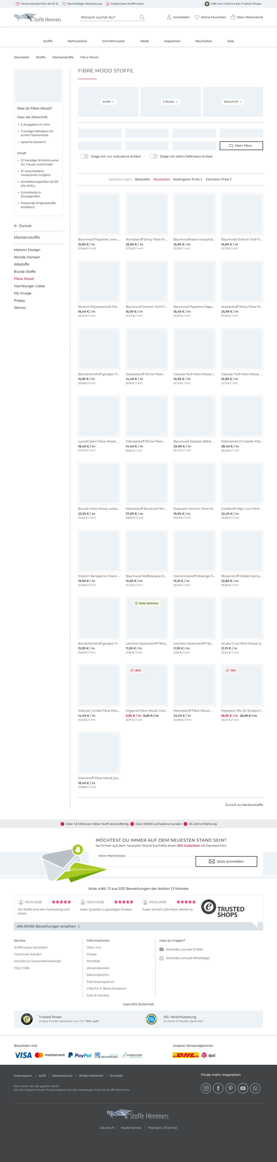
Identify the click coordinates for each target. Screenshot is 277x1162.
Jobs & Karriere (98, 995)
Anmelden (178, 16)
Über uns (94, 947)
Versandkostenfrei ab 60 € (37, 4)
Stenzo (20, 308)
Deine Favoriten (210, 16)
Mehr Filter (240, 145)
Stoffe (48, 41)
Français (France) (162, 1127)
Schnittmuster (113, 41)
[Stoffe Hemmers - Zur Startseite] (137, 1115)
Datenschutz (62, 1075)
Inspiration (172, 41)
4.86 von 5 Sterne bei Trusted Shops (233, 4)
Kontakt (116, 1075)
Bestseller (142, 179)
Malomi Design (27, 250)
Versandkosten (98, 968)
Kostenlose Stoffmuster (125, 4)
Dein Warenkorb (246, 16)
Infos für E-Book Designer (106, 988)
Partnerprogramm (101, 982)
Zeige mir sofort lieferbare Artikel (180, 156)
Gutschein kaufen (28, 954)
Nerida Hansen (27, 257)
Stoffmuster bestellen (31, 947)
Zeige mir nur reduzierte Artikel (110, 156)
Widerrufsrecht (91, 1075)
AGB (42, 1075)
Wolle (144, 41)
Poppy (19, 300)
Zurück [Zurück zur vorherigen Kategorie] (22, 226)
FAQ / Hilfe (22, 968)
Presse (92, 954)
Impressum (23, 1075)
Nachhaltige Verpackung (82, 4)
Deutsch (105, 1127)
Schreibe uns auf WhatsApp (184, 958)
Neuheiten (203, 41)
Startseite (21, 57)
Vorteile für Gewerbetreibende (37, 961)
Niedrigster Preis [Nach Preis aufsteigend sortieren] (188, 179)
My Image (22, 293)
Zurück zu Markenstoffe (244, 805)
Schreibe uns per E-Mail (181, 949)
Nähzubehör (77, 41)
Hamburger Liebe (29, 286)
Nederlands (131, 1127)
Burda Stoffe (25, 272)
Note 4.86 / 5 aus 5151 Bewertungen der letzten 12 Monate (138, 889)
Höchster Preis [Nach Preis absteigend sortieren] (219, 179)
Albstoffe (21, 264)
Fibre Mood (24, 279)
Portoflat (93, 961)
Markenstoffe (63, 57)
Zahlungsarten (98, 975)
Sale (230, 41)
